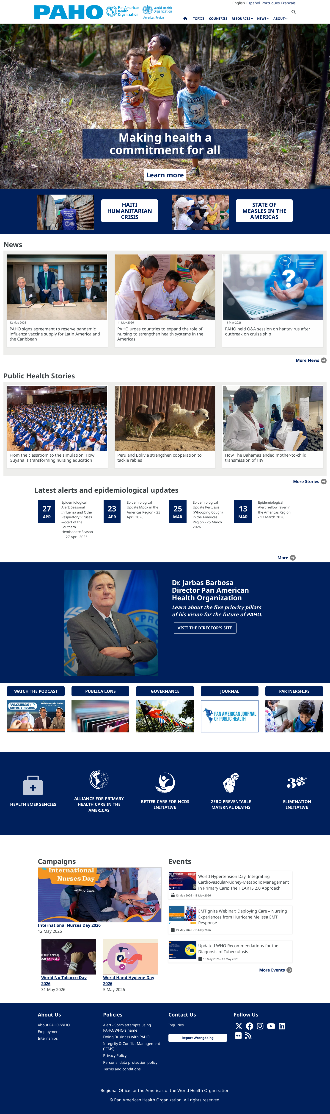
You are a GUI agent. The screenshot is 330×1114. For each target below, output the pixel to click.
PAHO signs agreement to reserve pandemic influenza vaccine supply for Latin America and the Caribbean (55, 333)
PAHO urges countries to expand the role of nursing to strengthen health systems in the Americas (160, 333)
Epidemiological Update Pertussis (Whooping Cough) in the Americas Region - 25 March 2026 (208, 514)
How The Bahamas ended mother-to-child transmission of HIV (265, 457)
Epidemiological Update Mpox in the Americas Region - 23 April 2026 (143, 509)
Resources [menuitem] (241, 18)
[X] (238, 1026)
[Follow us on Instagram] (260, 1026)
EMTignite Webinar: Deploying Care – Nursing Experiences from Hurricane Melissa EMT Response (242, 916)
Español (253, 3)
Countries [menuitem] (218, 18)
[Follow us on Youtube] (271, 1026)
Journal (229, 690)
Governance (165, 690)
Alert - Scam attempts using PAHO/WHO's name (127, 1027)
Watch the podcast (36, 690)
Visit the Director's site (205, 628)
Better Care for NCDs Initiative (165, 803)
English (238, 3)
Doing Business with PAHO (126, 1036)
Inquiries (176, 1024)
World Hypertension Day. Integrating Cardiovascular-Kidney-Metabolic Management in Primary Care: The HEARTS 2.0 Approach (243, 881)
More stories (306, 481)
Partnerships (294, 690)
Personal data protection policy (130, 1061)
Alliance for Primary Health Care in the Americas (99, 803)
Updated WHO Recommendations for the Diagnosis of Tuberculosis (238, 948)
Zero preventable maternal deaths (231, 803)
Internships (48, 1037)
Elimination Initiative (297, 803)
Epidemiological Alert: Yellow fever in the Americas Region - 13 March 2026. (274, 509)
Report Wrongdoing (198, 1037)
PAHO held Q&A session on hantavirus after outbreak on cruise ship (267, 331)
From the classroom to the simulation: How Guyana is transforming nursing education (52, 457)
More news (307, 360)
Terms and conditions (122, 1068)
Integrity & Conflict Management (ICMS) (131, 1045)
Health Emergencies (33, 803)
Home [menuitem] (185, 19)
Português (270, 3)
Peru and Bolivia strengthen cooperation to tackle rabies (159, 457)
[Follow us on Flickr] (238, 1036)
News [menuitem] (262, 18)
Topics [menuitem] (198, 18)
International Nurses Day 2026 (69, 924)
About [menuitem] (279, 18)
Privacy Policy (114, 1054)
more (283, 557)
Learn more (165, 174)
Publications (100, 690)
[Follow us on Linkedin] (282, 1026)
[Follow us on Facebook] (249, 1026)
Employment (49, 1030)
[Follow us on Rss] (248, 1036)
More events (272, 969)
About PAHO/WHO (54, 1024)
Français (288, 3)
